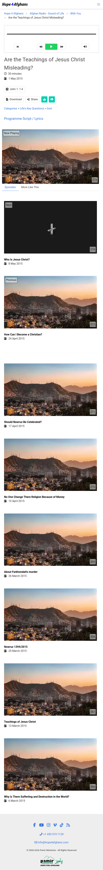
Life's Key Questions (32, 108)
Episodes (10, 187)
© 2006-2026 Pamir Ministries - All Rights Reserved (51, 850)
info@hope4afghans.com (51, 842)
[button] (98, 4)
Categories (10, 108)
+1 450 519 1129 (51, 834)
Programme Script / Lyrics (23, 119)
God (49, 108)
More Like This (30, 187)
